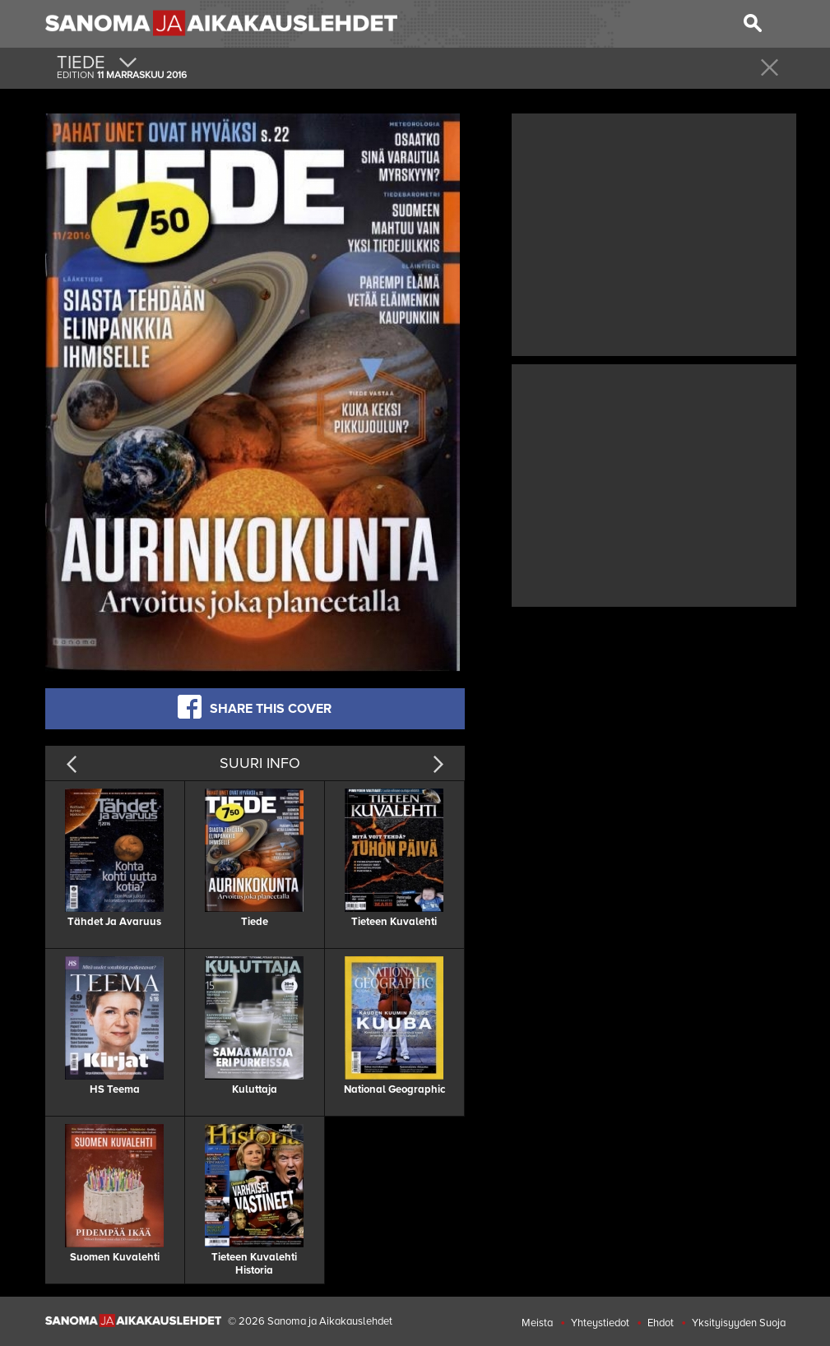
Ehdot (660, 1323)
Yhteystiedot (600, 1323)
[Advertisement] (654, 233)
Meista (537, 1323)
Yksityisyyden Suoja (739, 1323)
